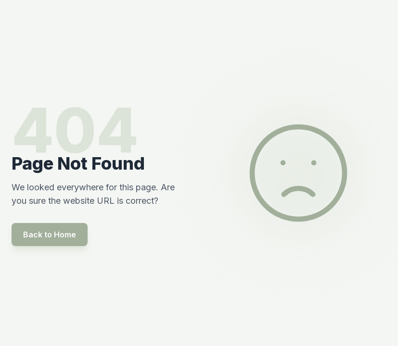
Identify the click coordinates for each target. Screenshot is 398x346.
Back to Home (49, 234)
